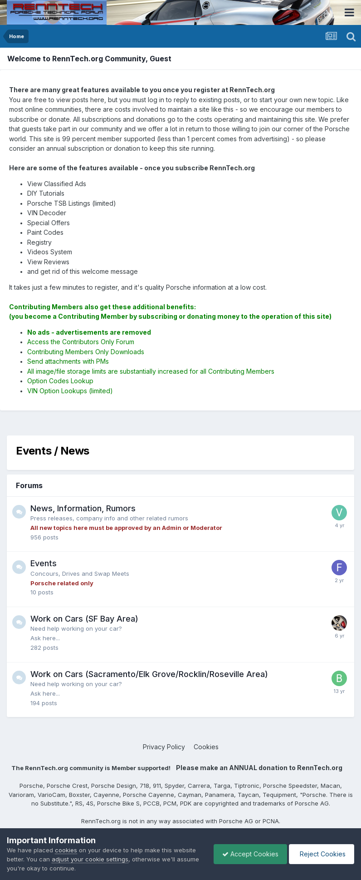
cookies (66, 850)
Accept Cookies (248, 854)
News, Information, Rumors (83, 508)
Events (43, 563)
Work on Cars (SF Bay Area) (84, 618)
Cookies (206, 747)
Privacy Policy (164, 747)
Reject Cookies (321, 854)
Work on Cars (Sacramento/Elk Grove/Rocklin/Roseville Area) (149, 674)
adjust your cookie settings (90, 859)
